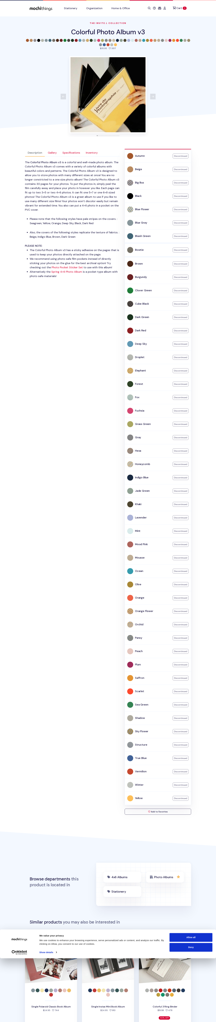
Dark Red (140, 330)
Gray (138, 437)
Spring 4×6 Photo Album (66, 272)
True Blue (141, 758)
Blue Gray (141, 222)
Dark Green (142, 317)
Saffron (139, 678)
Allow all (191, 1001)
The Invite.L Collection (108, 23)
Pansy (138, 638)
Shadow (140, 718)
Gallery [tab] (52, 152)
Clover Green (143, 290)
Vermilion (140, 771)
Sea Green (141, 704)
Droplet (139, 357)
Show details (46, 1016)
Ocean (139, 571)
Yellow (139, 798)
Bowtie (139, 250)
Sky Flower (141, 731)
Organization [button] (94, 8)
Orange (139, 598)
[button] (149, 8)
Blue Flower (142, 209)
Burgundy (141, 277)
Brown (139, 263)
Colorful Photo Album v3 (108, 31)
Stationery (118, 891)
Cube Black (142, 304)
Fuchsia (139, 410)
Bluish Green (143, 236)
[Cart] (179, 8)
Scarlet (139, 691)
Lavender (141, 517)
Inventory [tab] (92, 152)
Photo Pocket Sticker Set (67, 267)
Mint (137, 531)
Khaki (138, 504)
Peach (139, 651)
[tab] (97, 135)
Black (138, 196)
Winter (139, 785)
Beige (138, 169)
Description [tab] (35, 152)
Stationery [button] (70, 8)
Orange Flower (144, 611)
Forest (139, 384)
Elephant (140, 370)
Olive (138, 584)
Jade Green (142, 491)
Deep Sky (141, 344)
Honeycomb (142, 464)
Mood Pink (141, 544)
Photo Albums (163, 877)
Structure (141, 744)
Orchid (139, 624)
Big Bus (139, 182)
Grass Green (143, 424)
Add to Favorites (158, 811)
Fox (137, 397)
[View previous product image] (63, 96)
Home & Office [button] (120, 8)
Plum (138, 664)
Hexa (138, 451)
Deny (191, 1011)
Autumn (140, 156)
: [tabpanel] (72, 219)
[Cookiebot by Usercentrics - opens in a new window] (19, 1016)
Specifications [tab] (71, 152)
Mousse (140, 557)
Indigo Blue (141, 477)
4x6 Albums (119, 877)
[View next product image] (153, 96)
